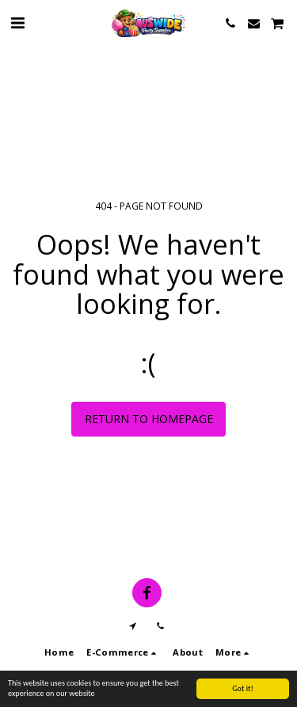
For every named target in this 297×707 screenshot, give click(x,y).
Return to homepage (149, 418)
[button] (17, 22)
